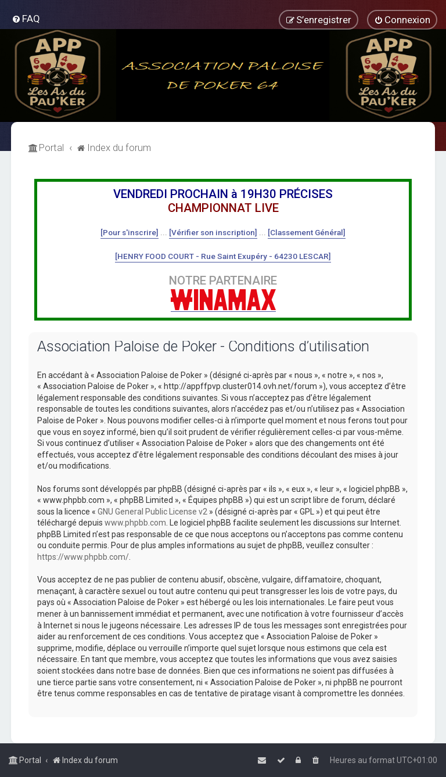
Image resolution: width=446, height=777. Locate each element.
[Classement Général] (307, 232)
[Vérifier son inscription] (213, 232)
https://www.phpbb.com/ (83, 557)
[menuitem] (26, 18)
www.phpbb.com (135, 522)
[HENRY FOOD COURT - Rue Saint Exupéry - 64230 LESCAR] (223, 256)
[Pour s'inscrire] (129, 232)
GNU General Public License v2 (152, 511)
